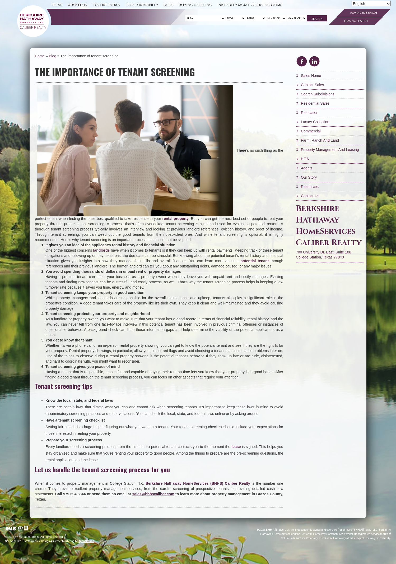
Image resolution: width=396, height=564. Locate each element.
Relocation (309, 112)
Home (56, 4)
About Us (77, 4)
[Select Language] (371, 3)
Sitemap (10, 541)
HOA (305, 159)
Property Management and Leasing (330, 149)
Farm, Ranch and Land (320, 140)
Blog (168, 4)
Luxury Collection (315, 122)
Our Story (309, 177)
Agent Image (86, 541)
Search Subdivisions (317, 94)
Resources (310, 186)
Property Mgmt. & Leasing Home (249, 4)
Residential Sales (315, 103)
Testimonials (106, 4)
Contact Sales (312, 85)
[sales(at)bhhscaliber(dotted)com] (153, 494)
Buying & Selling (195, 4)
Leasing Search (356, 20)
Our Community (141, 4)
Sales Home (311, 75)
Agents (307, 168)
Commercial (311, 131)
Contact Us (310, 196)
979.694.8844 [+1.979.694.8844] (74, 494)
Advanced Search (363, 12)
